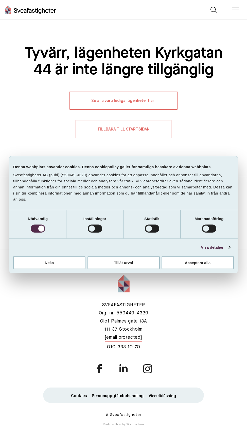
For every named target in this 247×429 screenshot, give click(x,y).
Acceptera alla (198, 262)
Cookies (79, 396)
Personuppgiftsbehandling (118, 396)
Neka (49, 262)
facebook (99, 369)
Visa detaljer (212, 247)
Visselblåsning (162, 396)
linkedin (123, 369)
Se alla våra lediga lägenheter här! (123, 101)
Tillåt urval (123, 262)
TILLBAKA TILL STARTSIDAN (123, 129)
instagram (147, 369)
